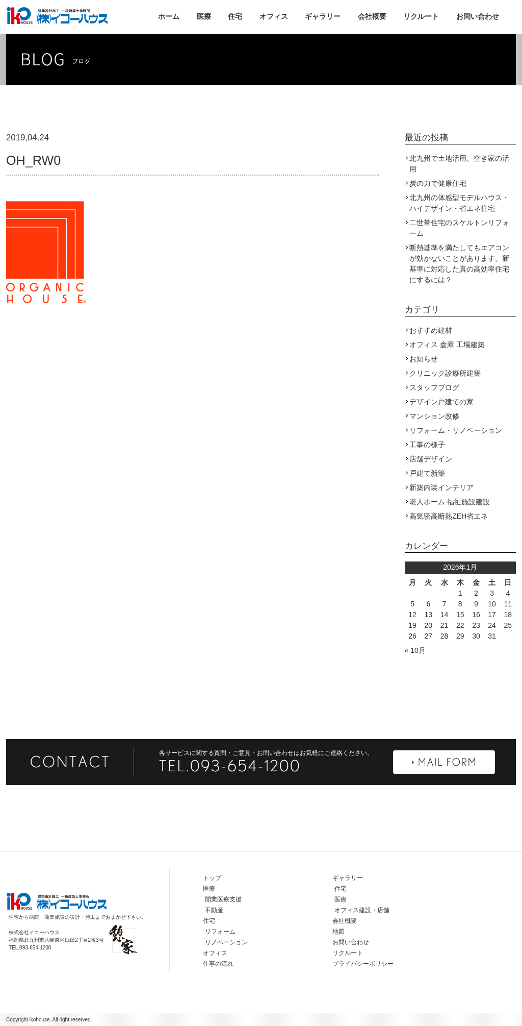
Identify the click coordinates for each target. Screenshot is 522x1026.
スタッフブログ (434, 387)
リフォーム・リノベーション (455, 430)
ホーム (168, 16)
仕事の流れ (218, 963)
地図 (338, 931)
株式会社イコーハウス (57, 15)
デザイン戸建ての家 (441, 402)
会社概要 (372, 16)
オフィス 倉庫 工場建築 (447, 344)
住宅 (235, 16)
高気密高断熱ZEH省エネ (448, 516)
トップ (212, 878)
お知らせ (423, 359)
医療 (204, 16)
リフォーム (220, 931)
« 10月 (415, 650)
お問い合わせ (477, 16)
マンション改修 (434, 416)
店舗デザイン (430, 459)
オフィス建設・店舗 (361, 910)
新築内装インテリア (441, 487)
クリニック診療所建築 (445, 373)
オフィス (273, 16)
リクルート (421, 16)
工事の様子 (427, 445)
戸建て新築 (427, 473)
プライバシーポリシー (363, 963)
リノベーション (226, 942)
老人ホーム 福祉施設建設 (449, 502)
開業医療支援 (223, 899)
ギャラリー (323, 16)
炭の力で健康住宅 (437, 183)
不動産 (214, 910)
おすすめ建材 (430, 330)
